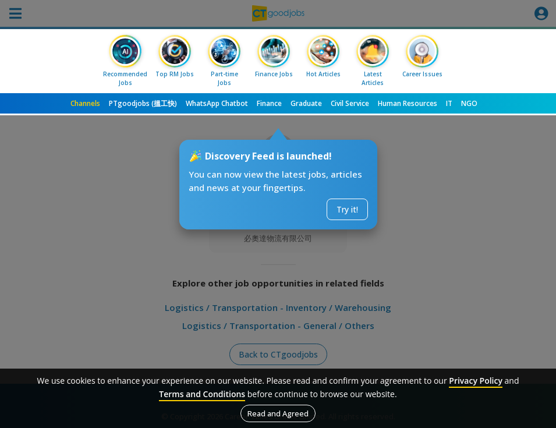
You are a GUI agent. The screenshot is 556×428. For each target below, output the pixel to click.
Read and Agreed (278, 413)
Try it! (347, 209)
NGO (469, 103)
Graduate (306, 103)
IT (449, 103)
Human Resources (407, 103)
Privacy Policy (475, 380)
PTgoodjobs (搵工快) (143, 103)
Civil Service (350, 103)
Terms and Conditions (202, 393)
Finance (269, 103)
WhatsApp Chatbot (217, 103)
